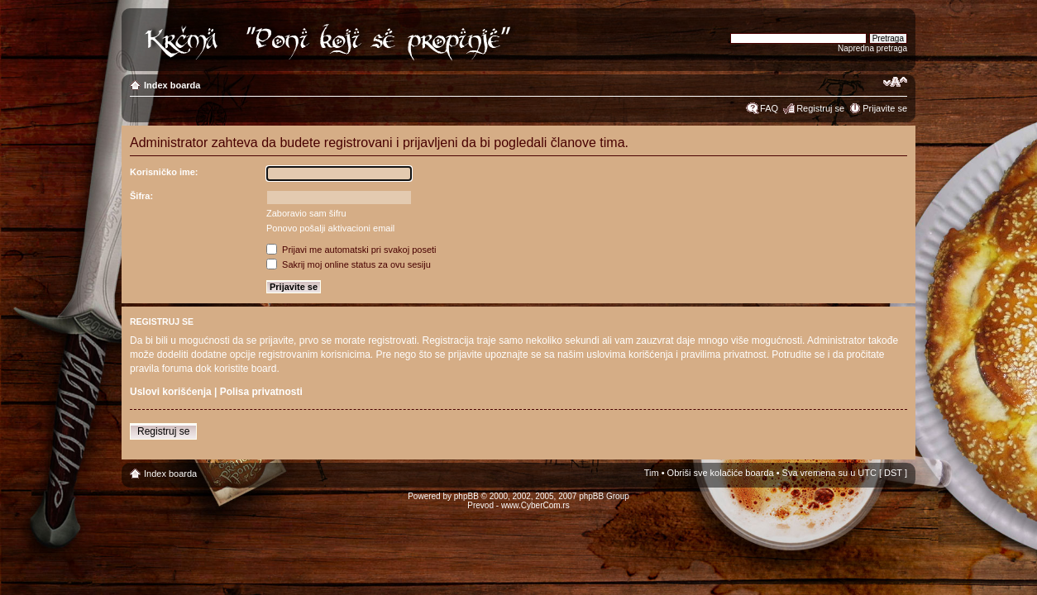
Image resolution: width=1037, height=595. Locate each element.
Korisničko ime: (164, 172)
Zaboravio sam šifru (306, 213)
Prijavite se (885, 108)
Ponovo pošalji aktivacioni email (330, 228)
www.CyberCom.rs (535, 505)
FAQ (769, 108)
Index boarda (172, 85)
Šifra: (141, 196)
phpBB (466, 496)
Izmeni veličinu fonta (895, 81)
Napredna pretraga (872, 48)
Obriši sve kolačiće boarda (720, 473)
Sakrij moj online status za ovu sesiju (348, 264)
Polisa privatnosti (261, 391)
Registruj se (820, 108)
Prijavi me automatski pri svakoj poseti (351, 250)
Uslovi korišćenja (171, 391)
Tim (651, 473)
